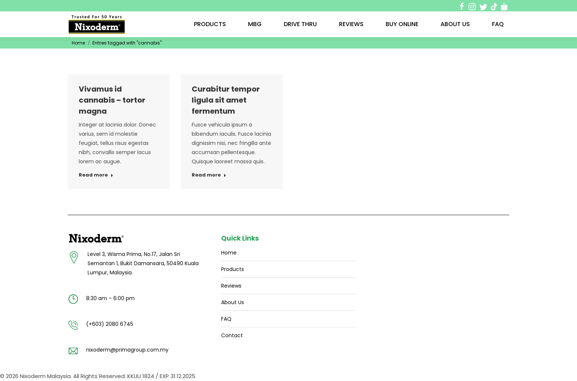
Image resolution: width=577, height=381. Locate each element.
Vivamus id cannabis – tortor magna (112, 100)
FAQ (226, 319)
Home (78, 43)
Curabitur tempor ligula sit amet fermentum (226, 100)
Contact (232, 335)
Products (232, 269)
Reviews (231, 285)
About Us (232, 302)
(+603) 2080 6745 (109, 324)
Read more (96, 175)
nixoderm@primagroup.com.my (127, 349)
